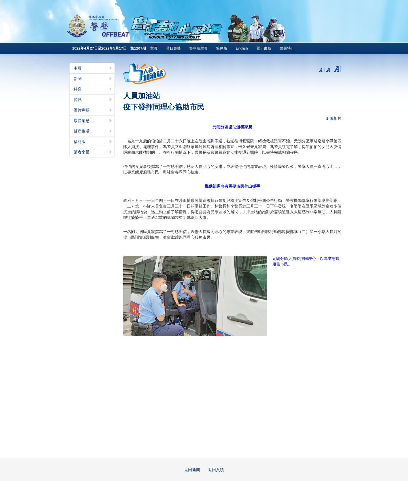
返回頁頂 (216, 469)
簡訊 (93, 99)
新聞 (93, 78)
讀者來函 (93, 152)
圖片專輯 (93, 110)
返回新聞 (192, 469)
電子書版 (263, 48)
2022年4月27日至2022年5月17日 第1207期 (109, 48)
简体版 (221, 48)
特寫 (93, 89)
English (242, 48)
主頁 (154, 48)
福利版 (93, 141)
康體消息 (93, 120)
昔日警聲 (173, 48)
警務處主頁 (198, 48)
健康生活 (93, 131)
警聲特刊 (287, 48)
